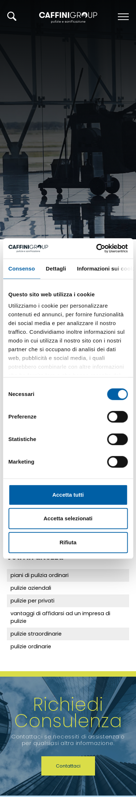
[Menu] (122, 16)
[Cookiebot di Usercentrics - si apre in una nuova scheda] (97, 248)
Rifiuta (68, 542)
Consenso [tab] (21, 268)
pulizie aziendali (31, 588)
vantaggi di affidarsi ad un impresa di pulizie (60, 617)
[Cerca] (11, 16)
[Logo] (68, 17)
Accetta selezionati (68, 518)
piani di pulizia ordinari (40, 575)
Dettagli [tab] (56, 268)
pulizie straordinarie (36, 633)
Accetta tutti (68, 495)
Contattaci (68, 766)
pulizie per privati (32, 600)
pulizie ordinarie (31, 646)
